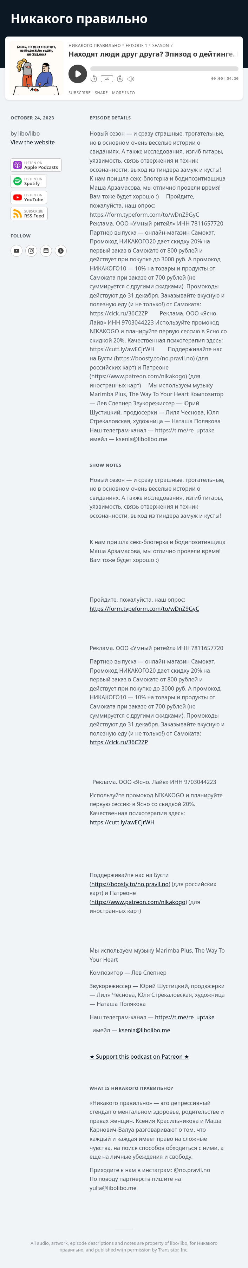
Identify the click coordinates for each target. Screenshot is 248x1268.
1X (107, 79)
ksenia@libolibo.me (144, 1030)
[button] (164, 68)
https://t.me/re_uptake (185, 1017)
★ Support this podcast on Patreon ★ (139, 1056)
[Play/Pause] (36, 68)
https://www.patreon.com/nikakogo (138, 902)
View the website (33, 142)
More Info (123, 92)
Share (101, 92)
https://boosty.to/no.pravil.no (130, 884)
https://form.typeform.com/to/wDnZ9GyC (144, 609)
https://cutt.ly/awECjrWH (122, 822)
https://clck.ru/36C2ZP (119, 742)
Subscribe (79, 92)
